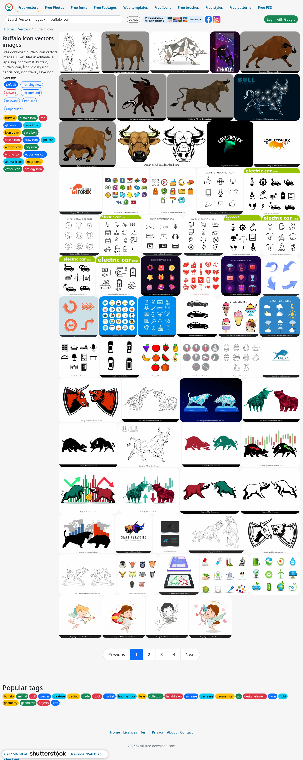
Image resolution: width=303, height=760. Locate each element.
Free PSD (265, 7)
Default (11, 85)
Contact (186, 732)
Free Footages (105, 7)
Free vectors (28, 7)
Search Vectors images (25, 19)
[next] (190, 654)
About (172, 732)
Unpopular (13, 109)
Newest (11, 93)
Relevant (12, 101)
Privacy (158, 732)
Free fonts (79, 7)
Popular (29, 101)
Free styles (214, 7)
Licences (130, 732)
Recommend (31, 93)
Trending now (31, 85)
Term (144, 732)
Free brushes (188, 7)
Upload (133, 19)
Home (9, 29)
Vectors (24, 29)
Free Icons (162, 7)
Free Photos (54, 7)
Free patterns (240, 7)
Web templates (135, 7)
